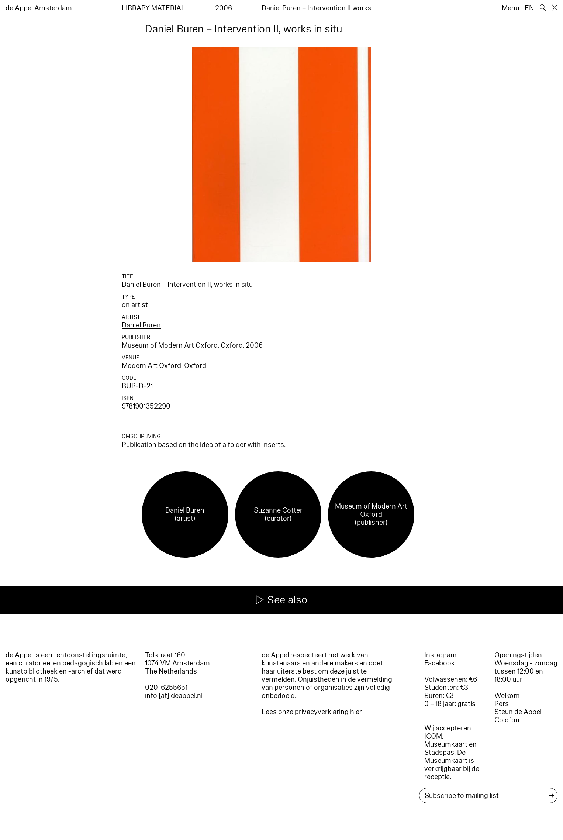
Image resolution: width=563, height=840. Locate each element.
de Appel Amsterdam (39, 8)
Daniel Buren (141, 325)
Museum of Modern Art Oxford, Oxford (182, 345)
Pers (501, 704)
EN (529, 8)
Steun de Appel (518, 712)
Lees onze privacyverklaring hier (312, 712)
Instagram (440, 655)
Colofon (506, 720)
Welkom (507, 695)
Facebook (439, 663)
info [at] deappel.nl (174, 695)
